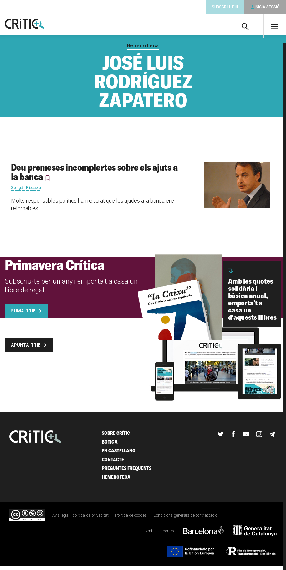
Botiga (110, 445)
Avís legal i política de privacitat (80, 518)
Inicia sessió (267, 7)
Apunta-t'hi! (25, 348)
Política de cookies (131, 518)
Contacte (113, 463)
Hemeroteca (143, 48)
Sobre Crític (116, 436)
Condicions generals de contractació (185, 518)
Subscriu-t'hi (225, 7)
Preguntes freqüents (126, 472)
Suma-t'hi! (23, 314)
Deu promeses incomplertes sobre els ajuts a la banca (94, 175)
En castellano (118, 454)
